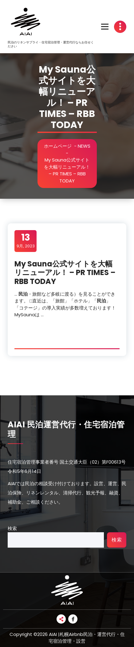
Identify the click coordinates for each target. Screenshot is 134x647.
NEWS (84, 146)
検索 (12, 528)
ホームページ (58, 146)
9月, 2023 (26, 240)
